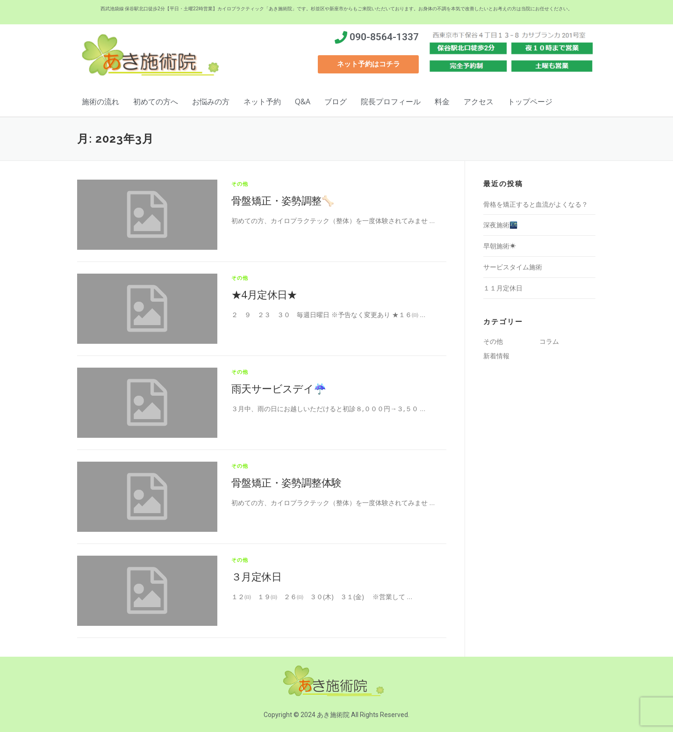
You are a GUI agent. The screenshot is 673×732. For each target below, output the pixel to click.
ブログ (335, 101)
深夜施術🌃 (500, 224)
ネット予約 (262, 101)
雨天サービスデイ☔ (278, 388)
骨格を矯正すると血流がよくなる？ (535, 204)
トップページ (530, 101)
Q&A (302, 101)
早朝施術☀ (499, 245)
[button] (368, 64)
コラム (549, 341)
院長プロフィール (391, 101)
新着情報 (496, 355)
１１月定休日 (503, 287)
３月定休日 (256, 576)
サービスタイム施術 (512, 266)
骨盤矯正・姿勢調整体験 (286, 482)
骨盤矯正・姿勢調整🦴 (282, 200)
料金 (442, 101)
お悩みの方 (210, 101)
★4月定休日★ (264, 294)
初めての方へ (155, 101)
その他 (240, 183)
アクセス (479, 101)
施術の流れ (100, 101)
